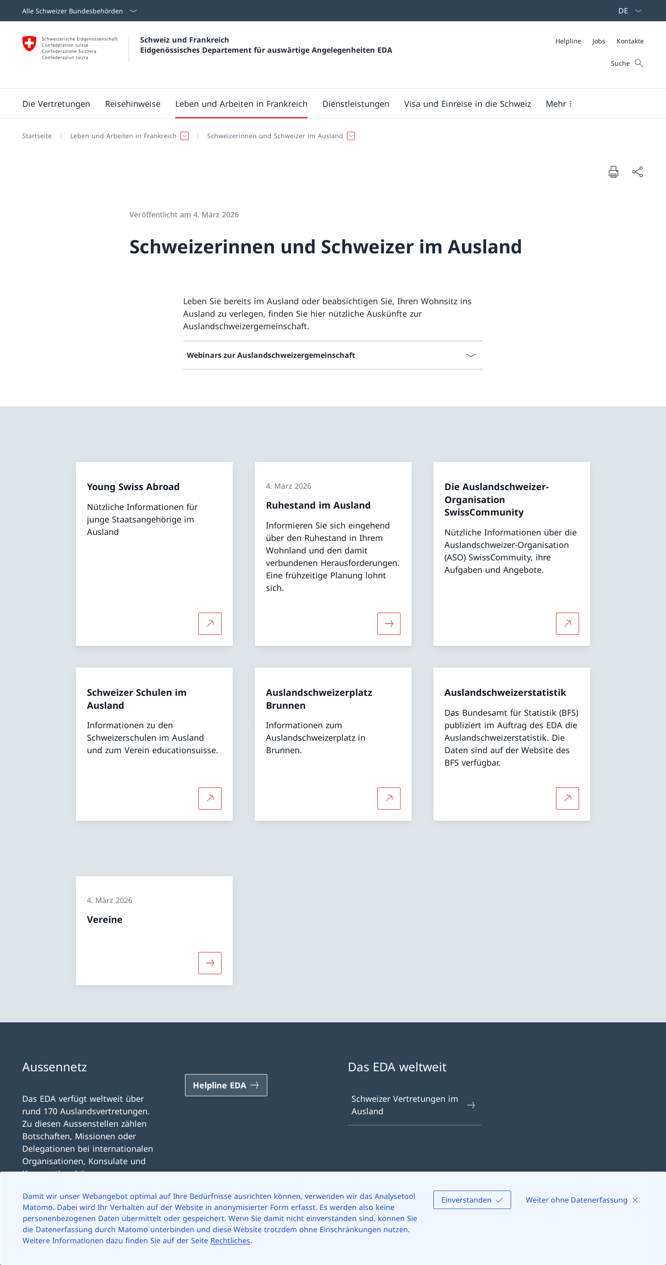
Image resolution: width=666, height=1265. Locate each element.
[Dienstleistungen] (356, 103)
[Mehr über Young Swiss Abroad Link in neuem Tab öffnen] (210, 623)
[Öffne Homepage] (207, 55)
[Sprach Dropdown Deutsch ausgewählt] (627, 10)
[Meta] (599, 41)
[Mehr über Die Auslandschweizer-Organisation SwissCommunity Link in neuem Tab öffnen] (567, 623)
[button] (56, 103)
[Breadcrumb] (329, 135)
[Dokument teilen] (637, 171)
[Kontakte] (630, 41)
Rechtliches (230, 1240)
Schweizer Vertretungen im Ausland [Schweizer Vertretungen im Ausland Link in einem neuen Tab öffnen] (414, 1105)
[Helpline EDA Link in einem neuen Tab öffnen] (226, 1085)
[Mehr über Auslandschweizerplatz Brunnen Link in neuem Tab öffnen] (389, 798)
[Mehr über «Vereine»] (210, 963)
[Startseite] (37, 135)
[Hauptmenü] (325, 103)
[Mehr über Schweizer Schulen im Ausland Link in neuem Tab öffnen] (210, 798)
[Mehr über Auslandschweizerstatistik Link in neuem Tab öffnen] (567, 798)
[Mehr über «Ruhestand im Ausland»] (389, 623)
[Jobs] (599, 41)
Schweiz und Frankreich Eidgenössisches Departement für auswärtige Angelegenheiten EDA (266, 45)
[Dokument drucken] (613, 171)
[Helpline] (568, 41)
